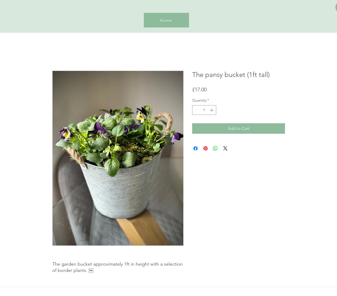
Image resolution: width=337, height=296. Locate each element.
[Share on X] (225, 148)
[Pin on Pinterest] (205, 148)
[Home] (166, 20)
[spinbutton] (204, 110)
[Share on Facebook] (195, 148)
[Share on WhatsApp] (215, 148)
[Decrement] (196, 110)
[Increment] (212, 110)
